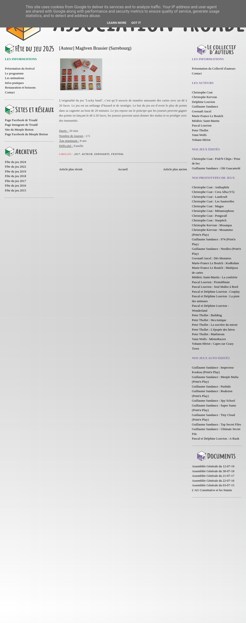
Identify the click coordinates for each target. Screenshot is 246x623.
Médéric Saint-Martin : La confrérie (214, 277)
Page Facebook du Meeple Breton (26, 134)
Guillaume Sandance (205, 106)
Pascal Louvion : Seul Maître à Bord (215, 287)
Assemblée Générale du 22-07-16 (213, 480)
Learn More (117, 23)
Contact (10, 92)
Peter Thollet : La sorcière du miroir (214, 324)
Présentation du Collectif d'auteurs (214, 68)
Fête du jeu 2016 (15, 185)
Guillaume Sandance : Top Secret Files (216, 424)
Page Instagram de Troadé (21, 124)
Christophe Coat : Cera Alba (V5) (213, 192)
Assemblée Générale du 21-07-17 (213, 476)
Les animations (14, 78)
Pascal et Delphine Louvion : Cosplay (216, 291)
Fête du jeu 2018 (15, 176)
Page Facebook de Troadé (21, 120)
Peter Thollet (200, 130)
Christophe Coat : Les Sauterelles (213, 201)
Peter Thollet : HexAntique (209, 320)
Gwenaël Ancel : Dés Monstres (211, 258)
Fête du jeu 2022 (15, 166)
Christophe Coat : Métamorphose (213, 211)
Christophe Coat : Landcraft (210, 197)
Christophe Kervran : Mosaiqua (212, 225)
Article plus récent (70, 169)
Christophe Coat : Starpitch (209, 220)
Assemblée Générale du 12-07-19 (213, 466)
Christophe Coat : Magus (208, 206)
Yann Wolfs (199, 135)
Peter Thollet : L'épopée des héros (213, 329)
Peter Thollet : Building (207, 315)
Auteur (87, 154)
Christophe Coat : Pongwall (209, 215)
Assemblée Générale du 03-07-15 (213, 485)
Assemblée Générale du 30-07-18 (213, 471)
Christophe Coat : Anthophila (210, 187)
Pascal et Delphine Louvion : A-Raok (215, 438)
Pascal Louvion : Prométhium (211, 282)
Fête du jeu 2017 (15, 181)
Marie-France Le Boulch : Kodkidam (215, 263)
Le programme (14, 73)
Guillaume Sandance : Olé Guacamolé (216, 168)
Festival (117, 154)
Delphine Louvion (203, 102)
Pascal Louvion (202, 125)
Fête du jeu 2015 (15, 190)
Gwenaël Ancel (201, 111)
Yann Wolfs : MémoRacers (209, 339)
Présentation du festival (20, 68)
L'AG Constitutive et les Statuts (212, 490)
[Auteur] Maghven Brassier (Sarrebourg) (95, 48)
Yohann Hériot (201, 140)
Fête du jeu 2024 (15, 162)
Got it (136, 23)
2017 (77, 154)
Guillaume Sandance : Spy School (213, 400)
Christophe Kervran (204, 97)
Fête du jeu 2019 (15, 171)
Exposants (101, 154)
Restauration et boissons (20, 87)
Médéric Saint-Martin (205, 121)
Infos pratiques (14, 83)
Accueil (123, 169)
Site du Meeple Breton (19, 129)
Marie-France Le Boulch (207, 116)
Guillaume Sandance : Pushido (211, 386)
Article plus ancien (175, 169)
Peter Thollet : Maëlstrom (208, 334)
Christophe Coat (202, 92)
